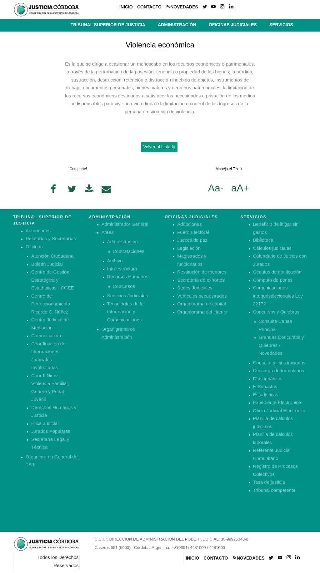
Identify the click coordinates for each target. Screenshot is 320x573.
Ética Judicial (45, 423)
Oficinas (34, 246)
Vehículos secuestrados (202, 296)
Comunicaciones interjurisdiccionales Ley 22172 (278, 295)
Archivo (115, 260)
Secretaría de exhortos (201, 280)
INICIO (126, 6)
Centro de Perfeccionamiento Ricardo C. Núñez (50, 303)
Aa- (216, 188)
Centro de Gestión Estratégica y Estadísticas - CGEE (52, 279)
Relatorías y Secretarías (51, 238)
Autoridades (38, 230)
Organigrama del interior (202, 311)
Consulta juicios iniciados (279, 362)
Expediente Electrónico (277, 402)
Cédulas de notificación (277, 271)
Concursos (124, 286)
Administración (122, 241)
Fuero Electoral (193, 232)
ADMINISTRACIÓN (177, 24)
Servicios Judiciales (127, 295)
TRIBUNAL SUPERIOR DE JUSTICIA (108, 24)
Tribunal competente (274, 490)
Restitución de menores (202, 271)
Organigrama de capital (201, 303)
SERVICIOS (281, 24)
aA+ (240, 188)
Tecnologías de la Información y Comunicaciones (125, 311)
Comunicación (46, 335)
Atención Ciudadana (52, 256)
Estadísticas (265, 394)
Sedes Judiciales (194, 287)
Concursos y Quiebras (276, 311)
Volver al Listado (159, 146)
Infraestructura (122, 268)
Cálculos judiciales (272, 248)
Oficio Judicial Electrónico (280, 410)
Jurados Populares (50, 431)
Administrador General (125, 224)
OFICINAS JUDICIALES (233, 24)
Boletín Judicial (47, 264)
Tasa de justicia (269, 482)
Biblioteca (263, 240)
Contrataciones (128, 251)
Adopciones (189, 224)
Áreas (108, 232)
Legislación (189, 248)
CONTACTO (149, 6)
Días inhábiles (267, 378)
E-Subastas (265, 386)
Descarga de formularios (278, 370)
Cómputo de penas (273, 280)
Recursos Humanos (127, 276)
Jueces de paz (192, 240)
